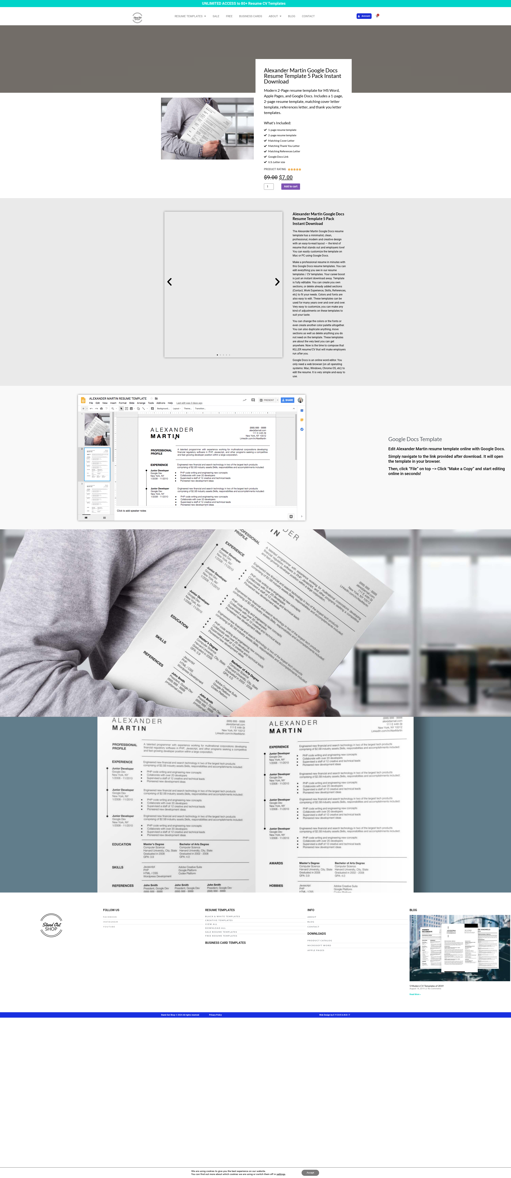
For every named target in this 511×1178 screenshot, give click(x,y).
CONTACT (308, 16)
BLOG (291, 16)
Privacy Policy (215, 1015)
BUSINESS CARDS (250, 16)
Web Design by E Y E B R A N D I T (334, 1015)
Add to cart (290, 186)
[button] (169, 282)
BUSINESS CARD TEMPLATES (225, 942)
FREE (229, 16)
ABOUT (275, 16)
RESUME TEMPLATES (190, 16)
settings (281, 1174)
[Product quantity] (269, 186)
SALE (216, 16)
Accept (310, 1172)
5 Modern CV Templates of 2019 (426, 985)
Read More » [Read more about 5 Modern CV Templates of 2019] (415, 994)
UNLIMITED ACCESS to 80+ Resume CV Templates (244, 3)
